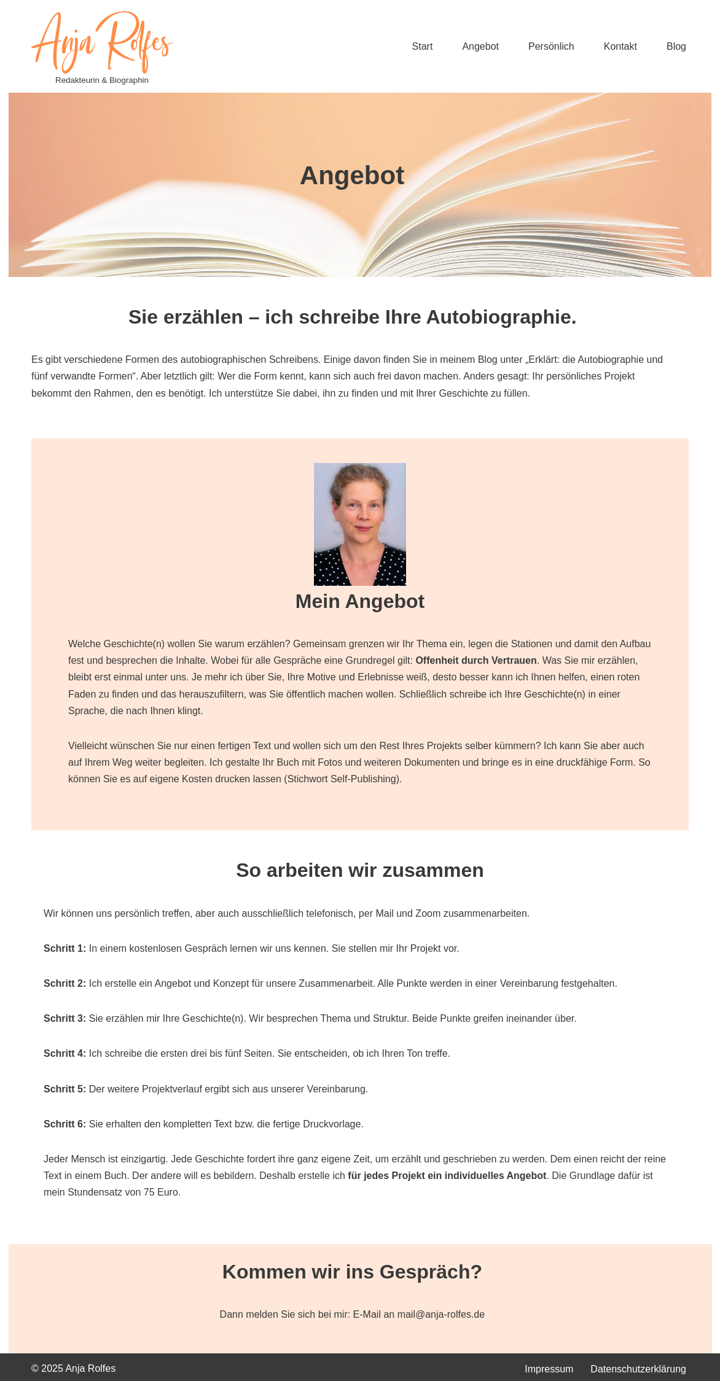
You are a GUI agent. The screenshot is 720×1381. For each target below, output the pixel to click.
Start (422, 46)
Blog (676, 46)
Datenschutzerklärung (638, 1369)
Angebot (480, 46)
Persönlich (551, 46)
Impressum (549, 1369)
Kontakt (620, 46)
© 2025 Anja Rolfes (73, 1368)
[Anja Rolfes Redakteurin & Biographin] (102, 49)
